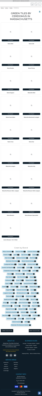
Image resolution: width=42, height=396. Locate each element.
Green (11, 8)
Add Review (21, 383)
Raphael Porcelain (11, 309)
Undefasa (36, 315)
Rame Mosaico (10, 215)
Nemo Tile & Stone (24, 302)
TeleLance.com (23, 394)
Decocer (10, 274)
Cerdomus (20, 267)
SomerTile (16, 315)
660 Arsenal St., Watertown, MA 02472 (21, 0)
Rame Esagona (10, 92)
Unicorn (21, 318)
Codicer (29, 267)
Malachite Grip (31, 166)
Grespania (23, 286)
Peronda (17, 306)
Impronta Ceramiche (22, 290)
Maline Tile (34, 293)
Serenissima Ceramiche (12, 312)
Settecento (24, 312)
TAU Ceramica (26, 315)
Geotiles (5, 286)
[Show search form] (36, 4)
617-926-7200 (20, 380)
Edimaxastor (30, 274)
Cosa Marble (26, 270)
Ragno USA (36, 306)
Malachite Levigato (10, 166)
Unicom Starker (11, 318)
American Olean (21, 251)
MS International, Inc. (23, 293)
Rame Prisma (31, 68)
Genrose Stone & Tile (30, 283)
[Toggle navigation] (39, 4)
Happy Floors (10, 290)
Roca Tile (33, 309)
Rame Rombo (10, 68)
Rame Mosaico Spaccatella (31, 215)
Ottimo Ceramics (7, 306)
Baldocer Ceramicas (22, 258)
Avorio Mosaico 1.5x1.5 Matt (10, 240)
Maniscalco (10, 296)
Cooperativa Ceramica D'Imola (12, 270)
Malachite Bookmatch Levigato (31, 117)
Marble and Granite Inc (10, 299)
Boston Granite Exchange (29, 261)
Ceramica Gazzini (33, 264)
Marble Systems (31, 296)
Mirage (5, 302)
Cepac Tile (22, 264)
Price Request (10, 40)
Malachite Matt (31, 92)
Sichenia (33, 312)
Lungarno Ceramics (9, 293)
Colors (6, 8)
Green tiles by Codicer (35, 330)
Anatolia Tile (7, 254)
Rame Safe (31, 43)
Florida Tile (18, 283)
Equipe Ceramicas (31, 280)
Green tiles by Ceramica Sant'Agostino (7, 330)
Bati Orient (33, 258)
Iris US (33, 290)
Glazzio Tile (14, 286)
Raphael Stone (23, 309)
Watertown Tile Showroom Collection (21, 325)
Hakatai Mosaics (35, 286)
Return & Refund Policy (35, 353)
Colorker (37, 267)
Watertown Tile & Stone (25, 391)
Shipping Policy (25, 353)
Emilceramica (10, 280)
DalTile (35, 270)
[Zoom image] (10, 32)
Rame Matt (10, 43)
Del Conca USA (20, 274)
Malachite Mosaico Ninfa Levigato (31, 191)
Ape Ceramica (26, 254)
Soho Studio (6, 315)
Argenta (36, 254)
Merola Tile (34, 299)
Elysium (33, 277)
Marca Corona (24, 299)
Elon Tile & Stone (23, 277)
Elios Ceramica (10, 277)
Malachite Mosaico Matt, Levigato (10, 191)
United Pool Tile (30, 318)
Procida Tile (26, 306)
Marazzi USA (20, 296)
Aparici (16, 254)
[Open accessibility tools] (39, 393)
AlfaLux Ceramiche (8, 251)
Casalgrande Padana (10, 264)
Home (2, 8)
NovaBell (36, 302)
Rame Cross (10, 141)
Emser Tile (19, 280)
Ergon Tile (8, 283)
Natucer (14, 302)
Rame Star (31, 141)
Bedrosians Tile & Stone (13, 261)
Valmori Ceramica (17, 322)
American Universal (33, 251)
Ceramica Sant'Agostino (8, 267)
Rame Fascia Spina (10, 117)
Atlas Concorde (9, 258)
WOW (27, 322)
